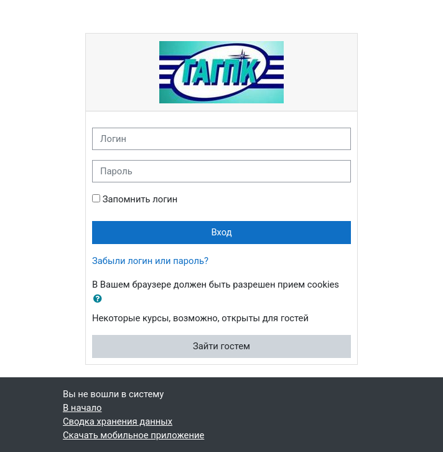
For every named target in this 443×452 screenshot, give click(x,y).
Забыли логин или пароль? (150, 260)
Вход (221, 232)
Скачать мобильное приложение (133, 435)
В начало (82, 407)
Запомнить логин (140, 199)
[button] (100, 298)
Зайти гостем (221, 346)
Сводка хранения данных (117, 421)
